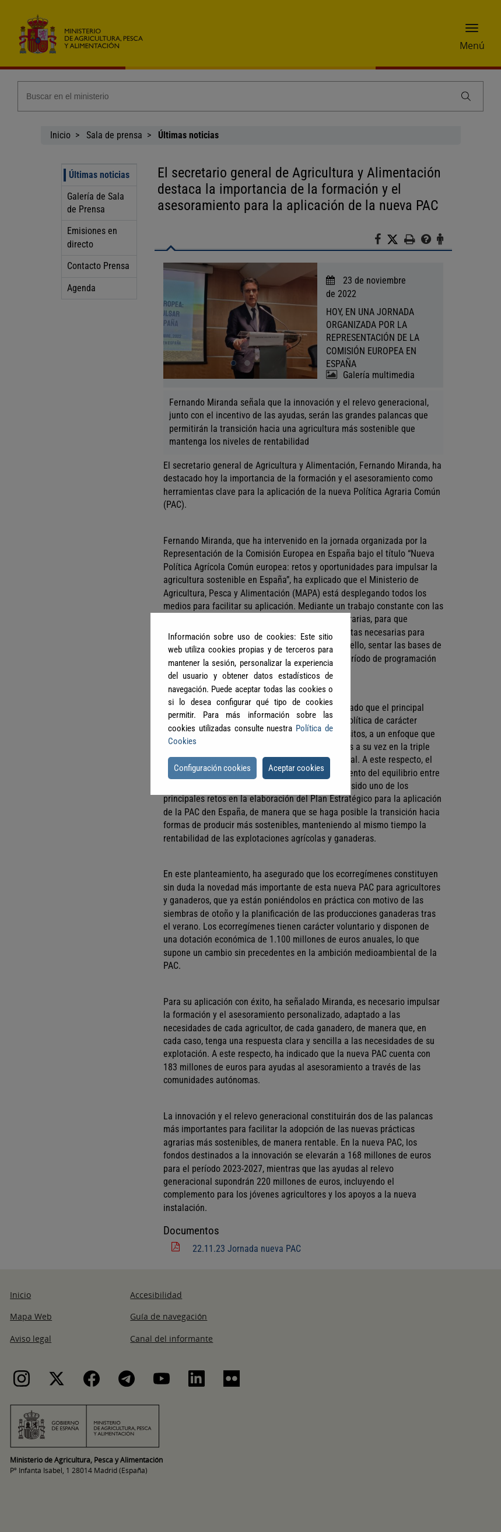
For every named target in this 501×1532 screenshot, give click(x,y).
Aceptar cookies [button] (296, 768)
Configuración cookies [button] (212, 768)
